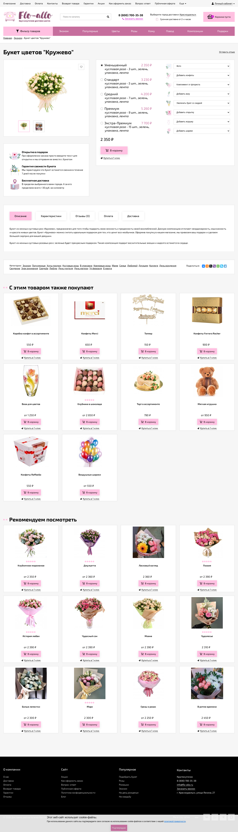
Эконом (64, 31)
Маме (115, 265)
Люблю (53, 268)
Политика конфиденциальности (78, 792)
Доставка (8, 780)
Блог (63, 796)
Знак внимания (29, 268)
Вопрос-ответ (68, 784)
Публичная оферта (71, 788)
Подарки (222, 31)
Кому (151, 31)
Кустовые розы (70, 265)
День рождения (167, 265)
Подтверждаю (119, 828)
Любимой (132, 265)
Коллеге (153, 265)
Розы (134, 31)
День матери (81, 268)
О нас (6, 776)
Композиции (195, 31)
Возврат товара (12, 788)
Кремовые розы (102, 265)
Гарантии (8, 792)
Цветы (116, 31)
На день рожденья (129, 792)
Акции (64, 776)
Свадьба (43, 268)
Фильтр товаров (28, 31)
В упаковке (86, 265)
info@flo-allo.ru (185, 784)
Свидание (15, 268)
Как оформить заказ (72, 780)
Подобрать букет (128, 776)
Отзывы (7, 796)
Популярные (90, 31)
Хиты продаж (54, 265)
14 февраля (95, 268)
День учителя (65, 268)
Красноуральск (188, 14)
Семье (122, 265)
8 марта (107, 268)
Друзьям (143, 265)
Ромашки (124, 784)
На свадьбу (125, 796)
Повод (170, 31)
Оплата (7, 784)
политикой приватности (175, 821)
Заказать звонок (186, 788)
